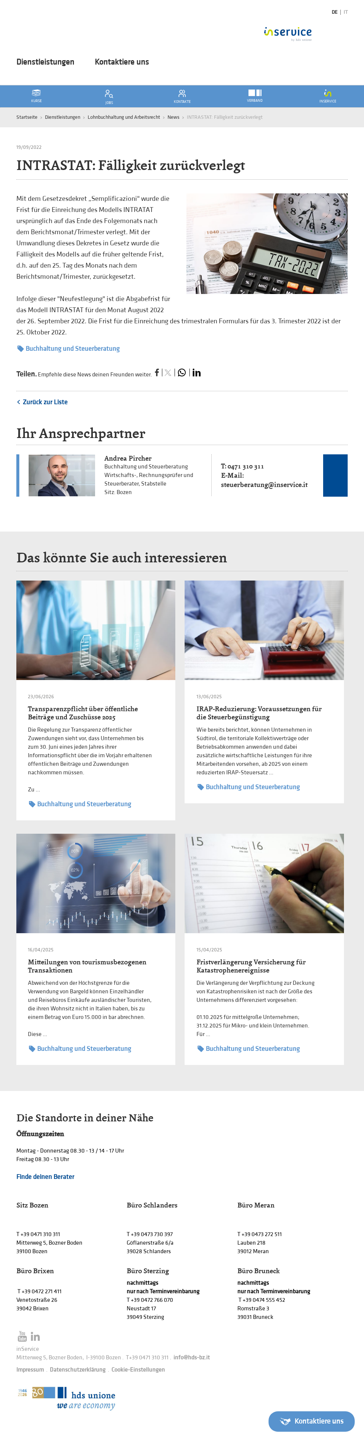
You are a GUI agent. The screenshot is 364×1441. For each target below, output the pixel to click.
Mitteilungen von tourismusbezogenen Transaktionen (87, 966)
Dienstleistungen (45, 62)
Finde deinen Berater (45, 1177)
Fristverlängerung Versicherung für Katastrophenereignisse (251, 966)
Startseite (27, 117)
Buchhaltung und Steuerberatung (68, 348)
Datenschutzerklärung (77, 1369)
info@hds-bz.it (191, 1357)
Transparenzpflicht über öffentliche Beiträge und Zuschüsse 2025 (83, 713)
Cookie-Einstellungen (138, 1369)
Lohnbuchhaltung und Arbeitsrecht (124, 117)
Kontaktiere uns (122, 62)
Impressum (30, 1369)
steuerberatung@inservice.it (264, 484)
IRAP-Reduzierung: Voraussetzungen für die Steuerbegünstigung (259, 713)
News (173, 117)
